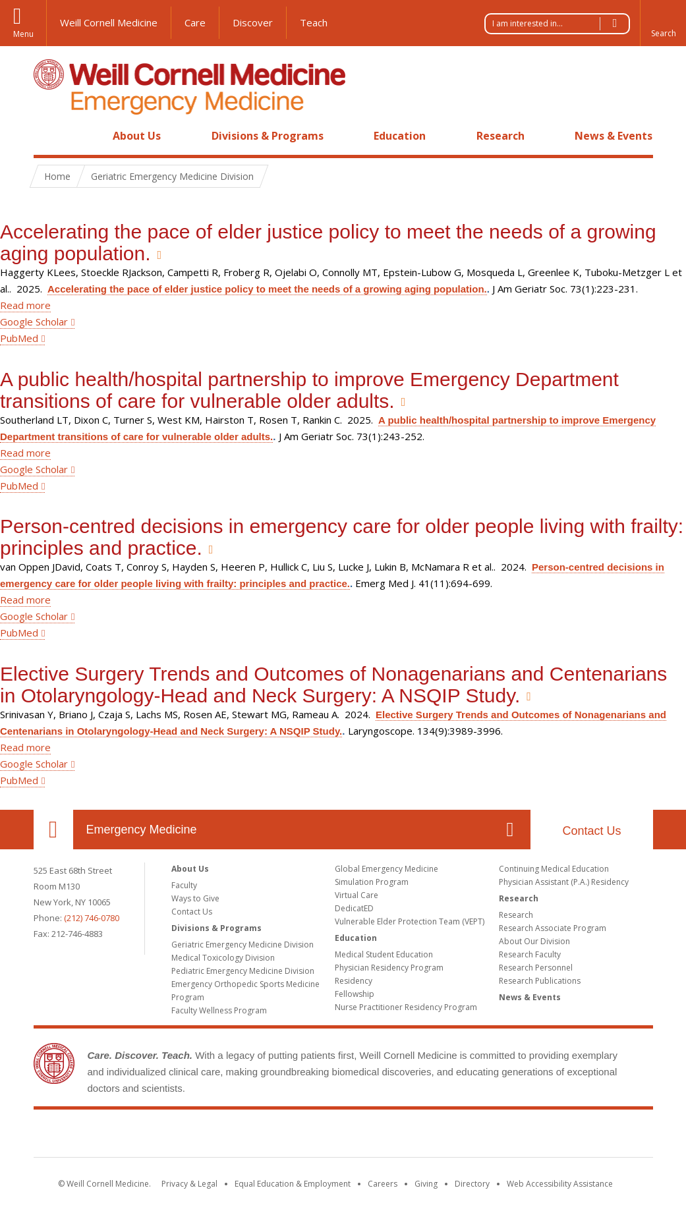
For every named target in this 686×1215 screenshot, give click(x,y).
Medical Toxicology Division (223, 957)
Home (48, 136)
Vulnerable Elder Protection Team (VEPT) (409, 921)
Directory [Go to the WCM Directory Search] (472, 1183)
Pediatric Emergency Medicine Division (242, 970)
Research (500, 135)
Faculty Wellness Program (219, 1010)
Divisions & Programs (268, 135)
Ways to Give (195, 898)
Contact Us (591, 830)
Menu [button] (23, 34)
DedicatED (354, 908)
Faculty (184, 885)
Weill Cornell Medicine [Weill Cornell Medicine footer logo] (246, 1136)
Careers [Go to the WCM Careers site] (382, 1183)
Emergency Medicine (141, 829)
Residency (353, 980)
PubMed (19, 338)
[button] (663, 23)
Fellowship (354, 994)
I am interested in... (560, 23)
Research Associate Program (552, 928)
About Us (137, 135)
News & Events (613, 135)
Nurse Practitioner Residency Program (406, 1007)
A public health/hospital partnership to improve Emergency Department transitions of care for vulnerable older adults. (309, 390)
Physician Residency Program (389, 967)
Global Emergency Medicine (386, 868)
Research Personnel (536, 967)
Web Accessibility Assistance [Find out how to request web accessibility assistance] (560, 1183)
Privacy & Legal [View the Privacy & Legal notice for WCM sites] (189, 1183)
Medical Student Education (384, 954)
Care (195, 22)
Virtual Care (356, 895)
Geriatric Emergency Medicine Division (242, 944)
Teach (314, 22)
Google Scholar (34, 321)
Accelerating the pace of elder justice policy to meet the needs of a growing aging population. (267, 289)
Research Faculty (530, 954)
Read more (25, 305)
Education (400, 135)
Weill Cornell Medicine (108, 22)
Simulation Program (372, 882)
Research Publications (540, 980)
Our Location (53, 829)
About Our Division (534, 941)
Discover (253, 22)
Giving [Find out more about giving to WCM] (426, 1183)
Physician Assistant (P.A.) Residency (564, 882)
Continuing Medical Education (554, 868)
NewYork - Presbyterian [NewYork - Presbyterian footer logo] (453, 1136)
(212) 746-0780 (91, 918)
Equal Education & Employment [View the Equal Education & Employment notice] (293, 1183)
